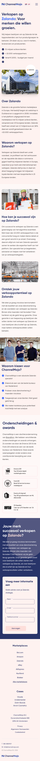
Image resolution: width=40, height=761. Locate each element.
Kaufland (20, 673)
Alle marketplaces (20, 682)
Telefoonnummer (12, 617)
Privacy (20, 726)
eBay (20, 665)
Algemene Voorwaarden (20, 729)
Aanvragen (16, 628)
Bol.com (20, 652)
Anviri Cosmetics (20, 705)
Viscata (20, 697)
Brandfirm (10, 437)
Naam (9, 599)
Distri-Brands (20, 703)
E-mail (9, 608)
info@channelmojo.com (11, 747)
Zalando (20, 661)
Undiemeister (20, 700)
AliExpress (20, 669)
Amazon (20, 657)
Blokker (20, 677)
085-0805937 (7, 744)
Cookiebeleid (20, 732)
